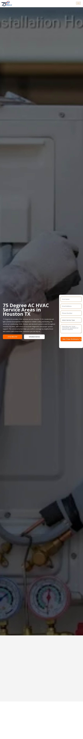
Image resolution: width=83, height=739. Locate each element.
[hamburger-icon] (78, 3)
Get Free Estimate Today (72, 339)
